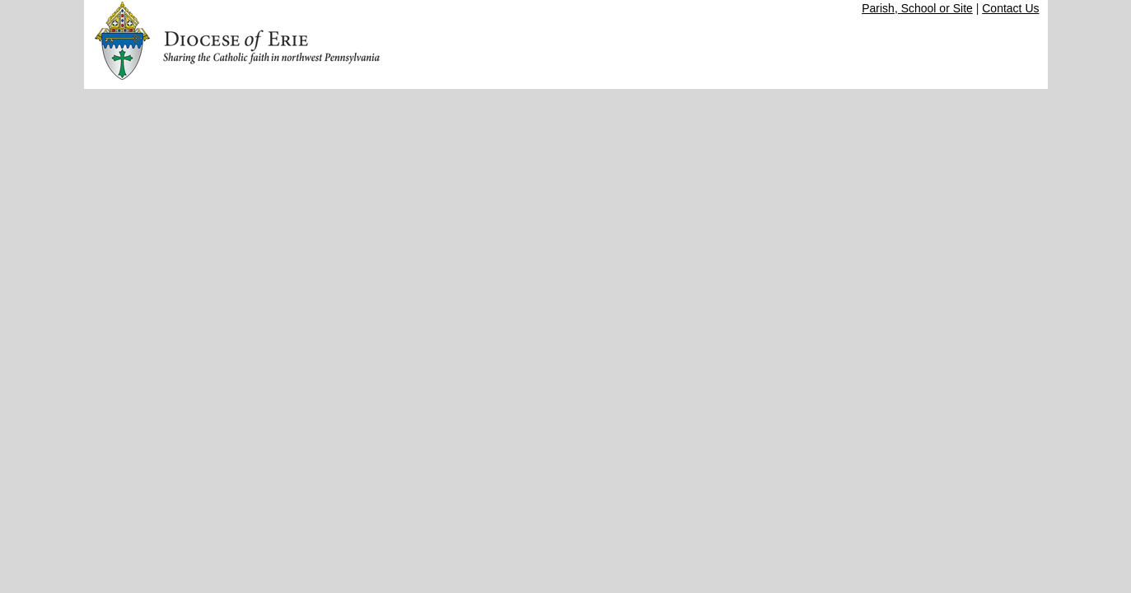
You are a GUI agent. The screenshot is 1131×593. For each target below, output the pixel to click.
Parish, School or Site (917, 8)
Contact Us (1010, 8)
